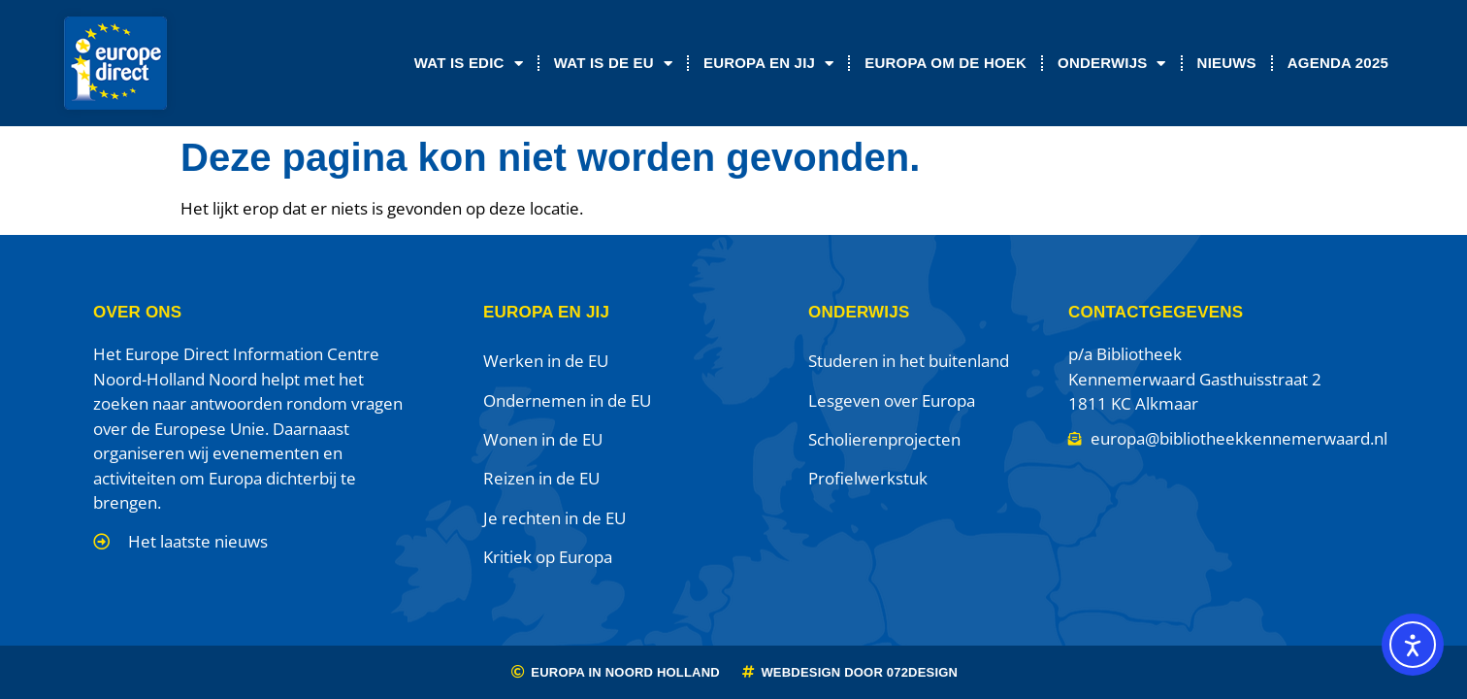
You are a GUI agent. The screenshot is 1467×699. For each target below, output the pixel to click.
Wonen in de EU (543, 439)
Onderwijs (1112, 64)
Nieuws (1226, 62)
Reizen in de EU (541, 478)
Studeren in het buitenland (908, 361)
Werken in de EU (545, 361)
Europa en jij (768, 64)
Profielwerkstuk (868, 478)
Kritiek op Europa (547, 557)
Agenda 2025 (1338, 62)
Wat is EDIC (468, 64)
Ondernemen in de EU (567, 400)
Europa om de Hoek (945, 62)
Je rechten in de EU (554, 518)
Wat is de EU (613, 64)
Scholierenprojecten (884, 439)
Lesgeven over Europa (891, 400)
